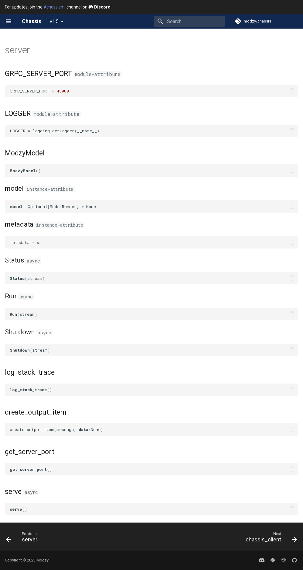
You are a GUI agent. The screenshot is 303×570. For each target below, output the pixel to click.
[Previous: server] (23, 538)
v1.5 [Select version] (54, 21)
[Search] (189, 21)
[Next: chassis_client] (270, 538)
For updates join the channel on (58, 7)
